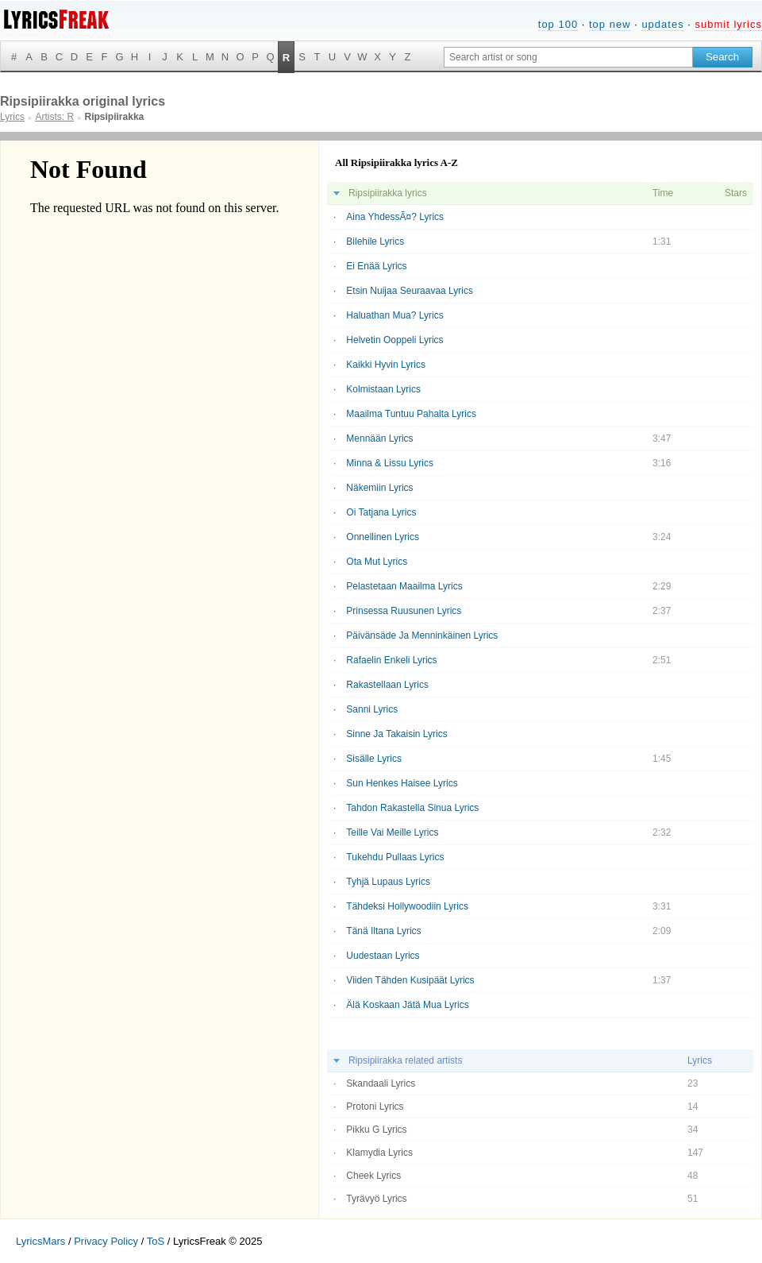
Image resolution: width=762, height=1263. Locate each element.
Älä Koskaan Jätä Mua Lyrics (407, 1004)
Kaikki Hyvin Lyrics (385, 364)
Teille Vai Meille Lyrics (392, 832)
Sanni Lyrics (372, 709)
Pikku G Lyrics (376, 1129)
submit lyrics (728, 24)
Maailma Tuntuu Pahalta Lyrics (411, 413)
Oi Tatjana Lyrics (381, 512)
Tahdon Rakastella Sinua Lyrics (412, 807)
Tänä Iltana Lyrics (383, 931)
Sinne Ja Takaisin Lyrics (396, 734)
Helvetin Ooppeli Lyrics (394, 340)
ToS (155, 1241)
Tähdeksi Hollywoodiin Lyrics (407, 906)
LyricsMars (40, 1241)
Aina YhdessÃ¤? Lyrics (395, 216)
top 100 (558, 24)
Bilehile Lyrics (375, 241)
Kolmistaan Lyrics (383, 389)
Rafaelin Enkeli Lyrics (391, 660)
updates (662, 24)
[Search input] (568, 57)
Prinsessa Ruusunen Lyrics (403, 610)
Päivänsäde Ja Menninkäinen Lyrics (422, 635)
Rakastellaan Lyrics (387, 684)
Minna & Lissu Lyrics (389, 463)
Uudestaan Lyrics (382, 955)
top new (610, 24)
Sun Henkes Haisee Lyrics (401, 783)
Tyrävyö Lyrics (376, 1198)
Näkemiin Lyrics (379, 487)
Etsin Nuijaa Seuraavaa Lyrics (409, 290)
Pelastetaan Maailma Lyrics (404, 586)
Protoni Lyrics (374, 1106)
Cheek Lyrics (373, 1175)
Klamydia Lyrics (379, 1152)
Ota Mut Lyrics (376, 561)
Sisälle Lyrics (374, 758)
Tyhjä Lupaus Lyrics (388, 881)
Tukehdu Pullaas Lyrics (395, 857)
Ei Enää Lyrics (376, 266)
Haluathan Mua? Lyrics (394, 315)
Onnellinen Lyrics (382, 537)
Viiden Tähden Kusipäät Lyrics (410, 980)
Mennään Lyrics (379, 438)
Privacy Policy (106, 1241)
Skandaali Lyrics (380, 1083)
